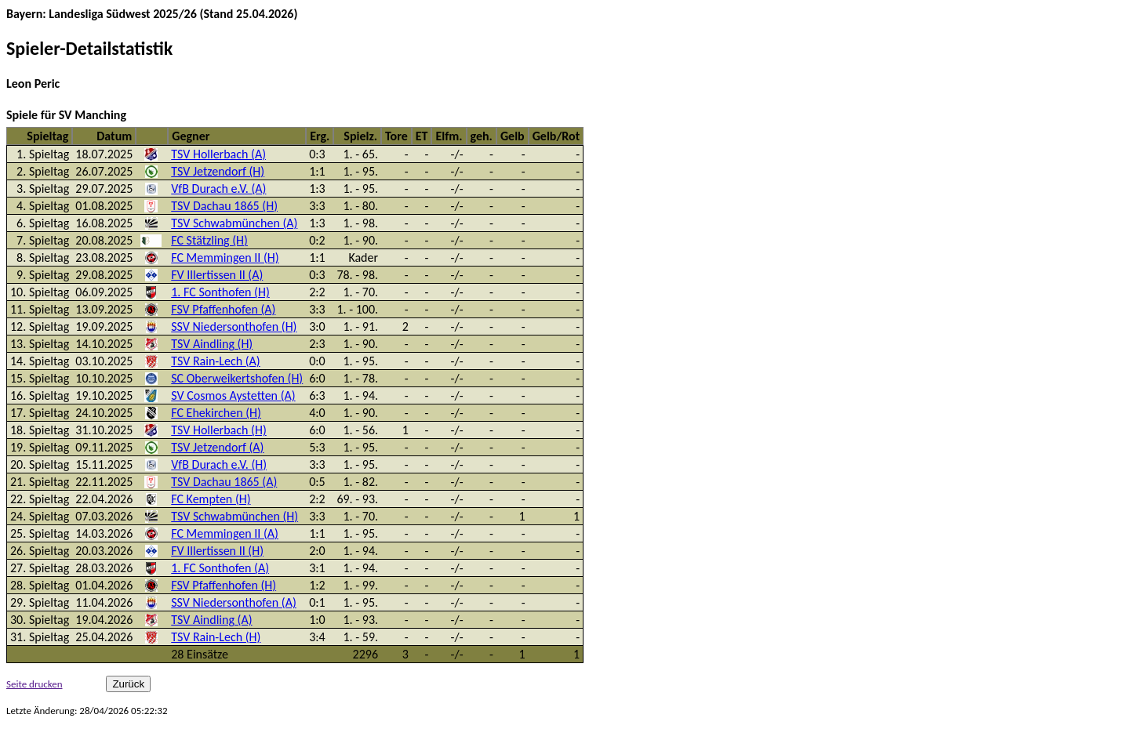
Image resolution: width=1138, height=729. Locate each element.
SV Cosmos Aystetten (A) (233, 395)
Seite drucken (34, 684)
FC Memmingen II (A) (224, 533)
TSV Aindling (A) (211, 619)
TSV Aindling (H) (212, 343)
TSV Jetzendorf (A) (217, 447)
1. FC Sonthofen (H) (220, 292)
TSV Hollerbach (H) (218, 430)
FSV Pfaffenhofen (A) (223, 309)
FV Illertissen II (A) (217, 274)
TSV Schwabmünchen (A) (234, 223)
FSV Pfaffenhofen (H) (223, 585)
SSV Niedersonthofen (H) (233, 326)
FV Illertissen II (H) (217, 550)
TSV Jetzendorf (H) (217, 171)
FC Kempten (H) (210, 498)
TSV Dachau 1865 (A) (224, 481)
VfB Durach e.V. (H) (219, 464)
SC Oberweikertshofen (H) (237, 378)
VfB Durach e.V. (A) (218, 188)
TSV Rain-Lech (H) (215, 636)
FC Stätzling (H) (209, 240)
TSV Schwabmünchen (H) (234, 516)
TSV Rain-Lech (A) (215, 361)
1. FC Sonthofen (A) (220, 567)
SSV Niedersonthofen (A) (233, 602)
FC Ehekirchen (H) (216, 412)
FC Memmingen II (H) (224, 257)
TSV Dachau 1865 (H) (224, 205)
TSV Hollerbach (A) (218, 154)
